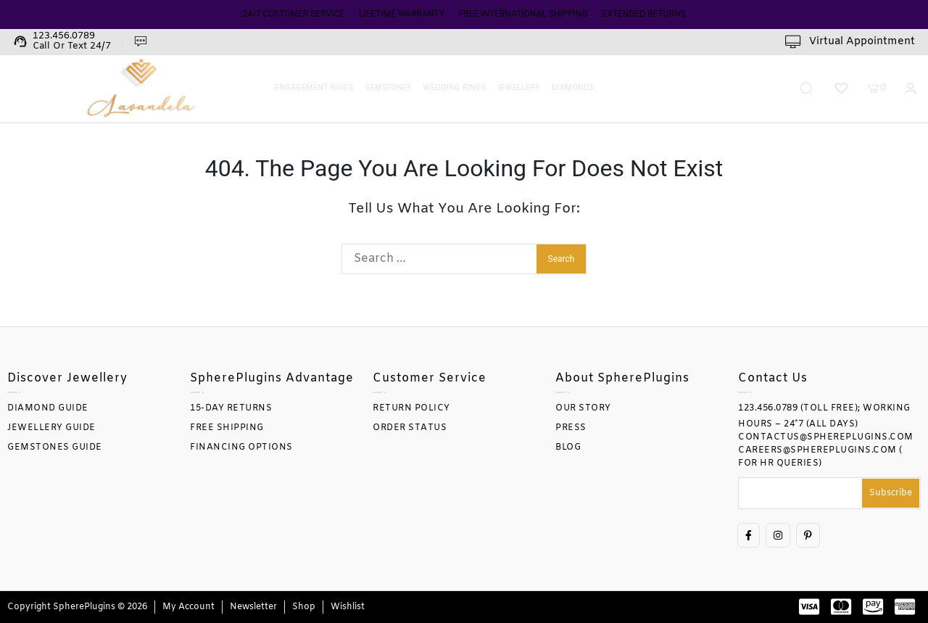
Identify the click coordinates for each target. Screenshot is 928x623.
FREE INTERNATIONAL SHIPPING (523, 14)
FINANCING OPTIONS (241, 447)
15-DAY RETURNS (231, 408)
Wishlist (348, 607)
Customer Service (429, 378)
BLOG (568, 447)
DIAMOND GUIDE (47, 408)
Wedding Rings (454, 88)
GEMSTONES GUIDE (54, 447)
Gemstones (388, 88)
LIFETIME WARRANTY (401, 14)
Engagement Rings (314, 88)
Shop (303, 607)
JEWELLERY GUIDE (51, 428)
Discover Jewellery (67, 378)
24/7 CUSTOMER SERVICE (293, 14)
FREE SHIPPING (227, 428)
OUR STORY (583, 408)
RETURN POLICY (411, 408)
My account (188, 607)
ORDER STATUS (410, 428)
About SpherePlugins (622, 378)
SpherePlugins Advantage (272, 378)
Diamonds (573, 88)
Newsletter (253, 607)
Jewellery (518, 88)
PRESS (571, 428)
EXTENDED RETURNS (644, 14)
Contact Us (773, 378)
